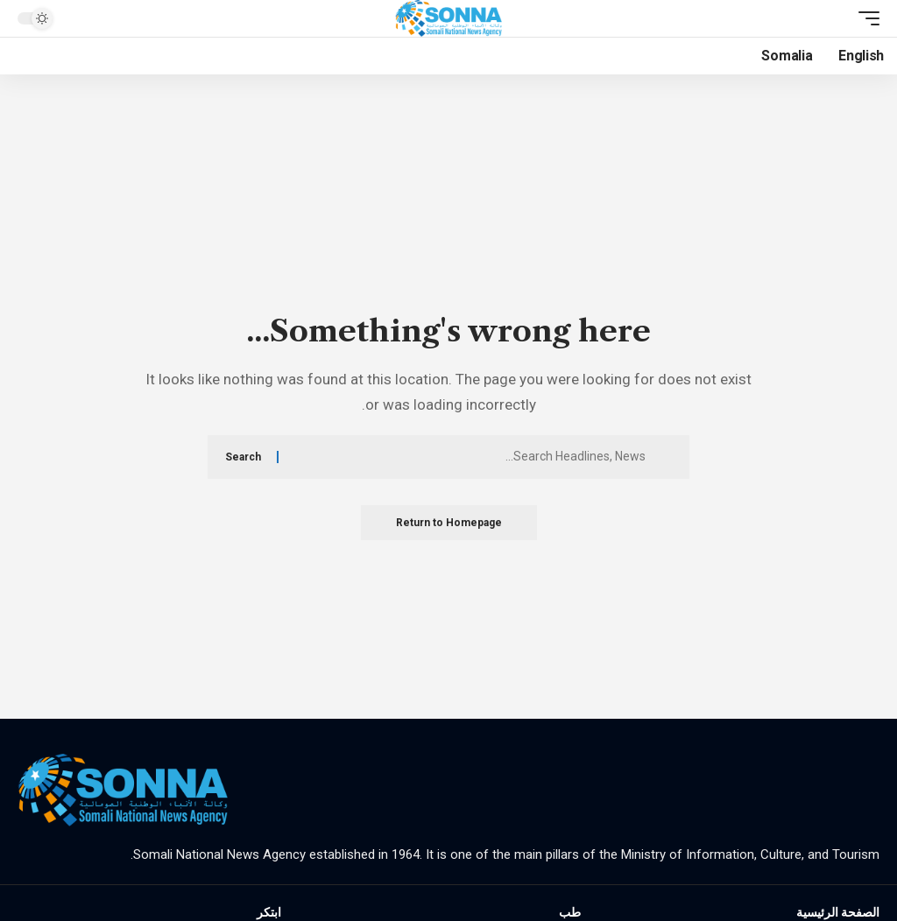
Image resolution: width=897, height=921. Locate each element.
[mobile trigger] (864, 18)
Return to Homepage (449, 523)
